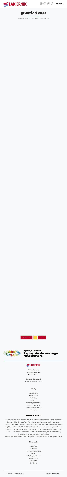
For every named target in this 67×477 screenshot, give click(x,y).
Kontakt (33, 453)
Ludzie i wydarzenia (33, 405)
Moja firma (33, 410)
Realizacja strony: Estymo (53, 473)
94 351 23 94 (35, 375)
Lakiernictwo (33, 393)
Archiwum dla (35, 18)
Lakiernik (27, 18)
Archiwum (33, 448)
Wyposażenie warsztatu (33, 407)
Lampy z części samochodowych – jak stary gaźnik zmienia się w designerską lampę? (33, 424)
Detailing (33, 398)
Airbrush (33, 400)
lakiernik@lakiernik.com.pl (33, 381)
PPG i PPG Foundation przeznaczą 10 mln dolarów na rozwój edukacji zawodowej (33, 432)
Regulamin (33, 463)
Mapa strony (33, 458)
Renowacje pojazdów (33, 403)
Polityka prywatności (33, 456)
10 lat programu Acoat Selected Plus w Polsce (33, 434)
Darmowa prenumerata (33, 451)
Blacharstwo (33, 395)
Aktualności (33, 446)
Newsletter (33, 353)
